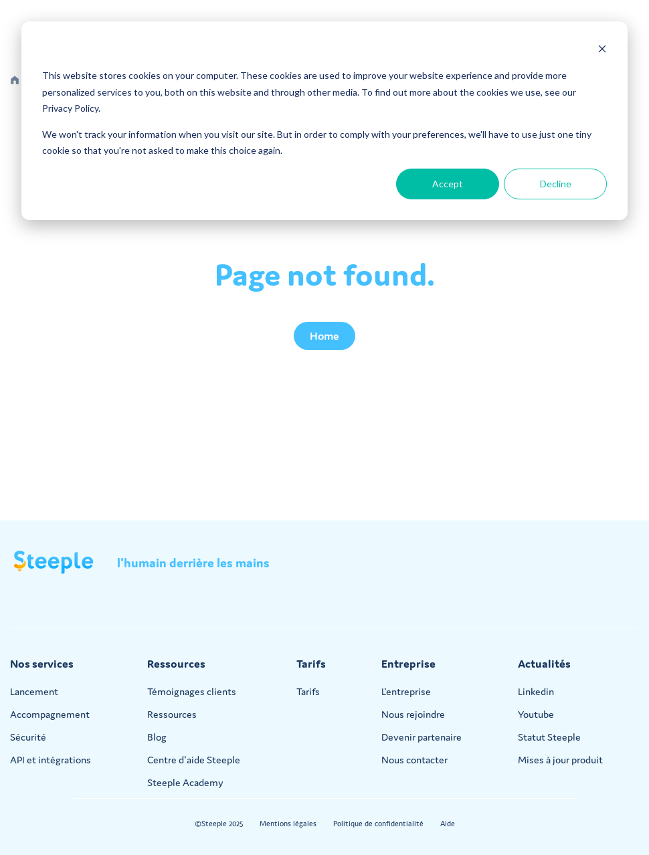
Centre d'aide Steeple (193, 759)
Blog (157, 737)
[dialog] (324, 120)
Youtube (536, 714)
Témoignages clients (191, 691)
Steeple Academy (185, 782)
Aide (447, 823)
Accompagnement (50, 714)
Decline (555, 183)
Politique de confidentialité (378, 823)
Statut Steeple (549, 737)
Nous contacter (414, 759)
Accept (447, 183)
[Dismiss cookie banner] (602, 50)
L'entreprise (406, 691)
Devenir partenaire (421, 737)
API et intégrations (50, 759)
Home (324, 335)
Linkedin (536, 691)
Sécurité (28, 737)
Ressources (172, 714)
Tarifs (308, 691)
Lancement (34, 691)
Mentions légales (288, 823)
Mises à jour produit (560, 759)
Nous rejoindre (413, 714)
